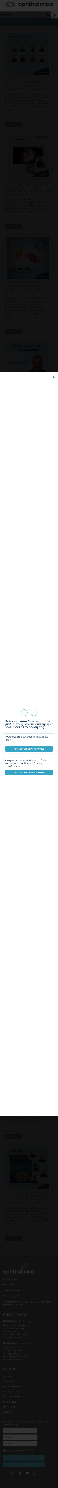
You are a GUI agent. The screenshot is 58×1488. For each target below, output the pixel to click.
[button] (54, 376)
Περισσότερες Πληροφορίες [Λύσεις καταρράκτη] (29, 772)
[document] (29, 744)
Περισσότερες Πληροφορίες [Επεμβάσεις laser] (29, 749)
